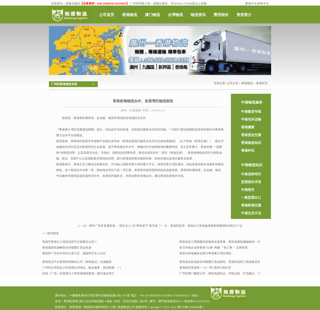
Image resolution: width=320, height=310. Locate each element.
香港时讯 (262, 83)
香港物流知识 (251, 143)
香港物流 (247, 83)
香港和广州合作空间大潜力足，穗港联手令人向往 (74, 253)
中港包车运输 (251, 119)
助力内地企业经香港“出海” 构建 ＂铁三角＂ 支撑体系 (213, 247)
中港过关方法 (251, 213)
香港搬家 (247, 127)
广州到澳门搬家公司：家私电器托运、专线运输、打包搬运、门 (219, 273)
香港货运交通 (251, 135)
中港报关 (247, 190)
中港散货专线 (251, 111)
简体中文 (263, 3)
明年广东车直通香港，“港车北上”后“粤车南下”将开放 (123, 225)
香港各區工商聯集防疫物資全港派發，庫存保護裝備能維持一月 (219, 241)
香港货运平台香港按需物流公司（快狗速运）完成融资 (77, 261)
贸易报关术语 (251, 182)
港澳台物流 (73, 3)
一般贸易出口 (251, 197)
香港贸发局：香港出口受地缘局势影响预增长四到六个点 (206, 225)
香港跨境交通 (251, 205)
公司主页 (232, 83)
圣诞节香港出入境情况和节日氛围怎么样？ (69, 241)
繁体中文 (251, 3)
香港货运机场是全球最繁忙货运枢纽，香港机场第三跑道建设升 (219, 261)
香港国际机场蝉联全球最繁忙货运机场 (66, 247)
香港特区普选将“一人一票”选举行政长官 (205, 267)
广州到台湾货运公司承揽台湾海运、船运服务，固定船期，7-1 (81, 267)
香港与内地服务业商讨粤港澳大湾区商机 (205, 253)
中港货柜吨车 (251, 174)
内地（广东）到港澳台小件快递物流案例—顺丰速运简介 (78, 273)
